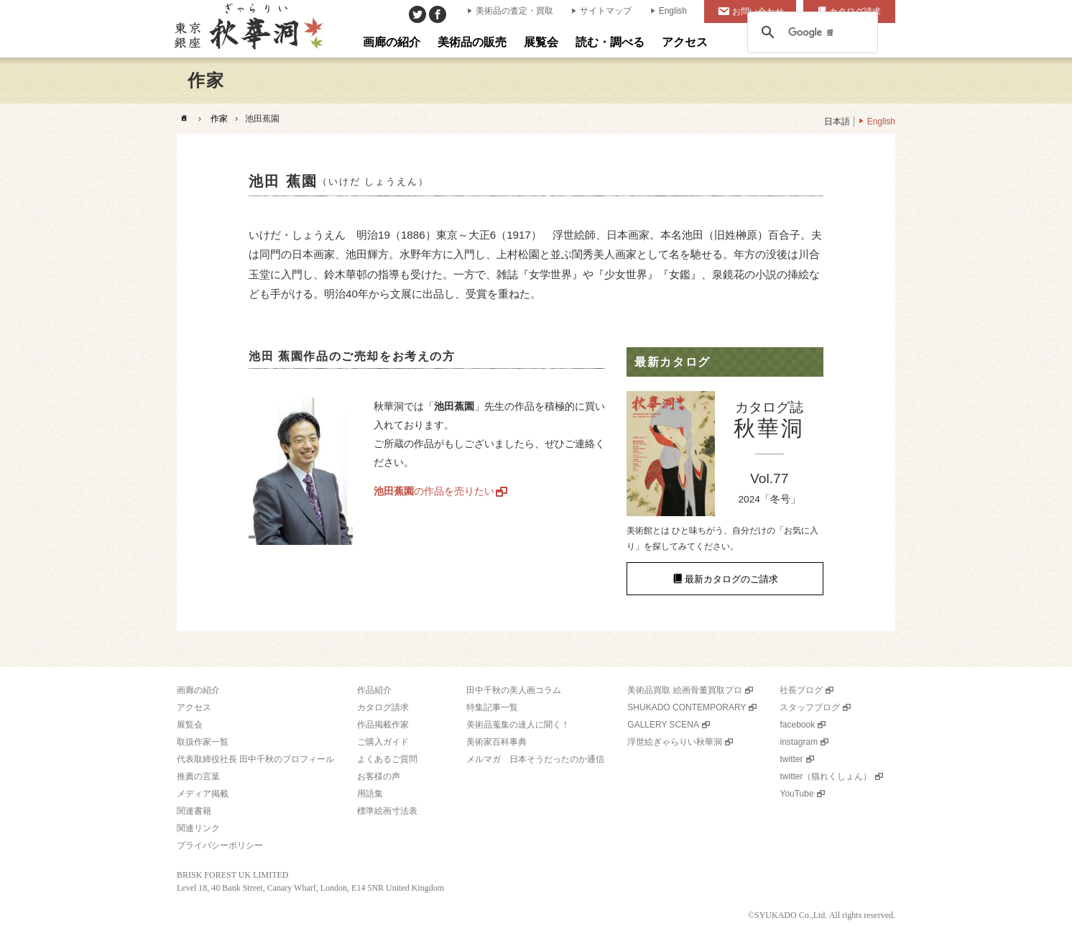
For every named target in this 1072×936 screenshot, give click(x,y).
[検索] (810, 32)
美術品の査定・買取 (514, 11)
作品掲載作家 (383, 725)
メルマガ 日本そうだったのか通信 (535, 759)
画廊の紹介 (198, 690)
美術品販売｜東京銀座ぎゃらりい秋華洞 (247, 29)
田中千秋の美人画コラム (513, 690)
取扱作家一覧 (202, 742)
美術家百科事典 (496, 742)
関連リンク (198, 828)
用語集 (370, 794)
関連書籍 (194, 811)
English (673, 11)
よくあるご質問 (387, 759)
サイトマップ (606, 11)
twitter (791, 759)
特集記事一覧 (492, 707)
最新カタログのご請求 (731, 578)
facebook (797, 725)
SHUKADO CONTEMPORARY (686, 707)
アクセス (194, 707)
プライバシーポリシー (220, 845)
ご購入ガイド (383, 742)
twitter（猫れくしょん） (826, 776)
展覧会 (190, 725)
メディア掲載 (202, 794)
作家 (219, 119)
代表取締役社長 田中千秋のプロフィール (255, 759)
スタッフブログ (810, 707)
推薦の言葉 (198, 776)
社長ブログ (801, 690)
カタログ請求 (383, 707)
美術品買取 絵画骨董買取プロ (684, 690)
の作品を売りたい (434, 491)
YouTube (796, 794)
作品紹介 (374, 690)
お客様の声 (378, 776)
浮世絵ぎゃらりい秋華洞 (674, 742)
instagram (799, 742)
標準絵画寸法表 (387, 811)
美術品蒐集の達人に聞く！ (518, 725)
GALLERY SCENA (663, 725)
